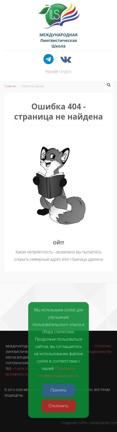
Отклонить (58, 405)
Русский (51, 71)
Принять (58, 390)
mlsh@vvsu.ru (17, 374)
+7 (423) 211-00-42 (26, 368)
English (66, 71)
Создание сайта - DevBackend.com (89, 423)
